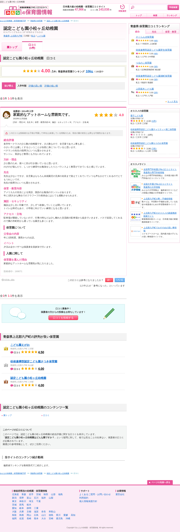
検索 (155, 15)
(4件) (156, 41)
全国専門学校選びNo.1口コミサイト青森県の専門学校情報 (160, 171)
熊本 (36, 518)
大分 (43, 518)
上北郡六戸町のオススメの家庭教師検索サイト (160, 214)
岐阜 (21, 508)
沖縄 (68, 518)
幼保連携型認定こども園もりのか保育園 (149, 143)
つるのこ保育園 (144, 63)
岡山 (29, 515)
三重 (36, 508)
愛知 (14, 508)
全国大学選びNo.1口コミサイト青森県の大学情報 (158, 185)
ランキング (172, 15)
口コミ (46, 415)
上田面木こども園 (145, 89)
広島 (36, 515)
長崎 (29, 518)
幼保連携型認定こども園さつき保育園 (33, 361)
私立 (33, 36)
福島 (60, 494)
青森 (24, 494)
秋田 (46, 494)
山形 (53, 494)
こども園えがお (20, 344)
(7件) (154, 148)
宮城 (38, 494)
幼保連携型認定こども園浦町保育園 (154, 76)
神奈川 (22, 501)
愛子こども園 (137, 115)
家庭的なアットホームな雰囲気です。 (42, 114)
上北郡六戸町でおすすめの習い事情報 (160, 229)
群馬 (21, 504)
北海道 (15, 494)
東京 (14, 501)
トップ (139, 15)
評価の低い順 (51, 85)
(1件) (154, 121)
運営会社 (120, 494)
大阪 (14, 511)
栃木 (29, 504)
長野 (21, 497)
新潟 (14, 497)
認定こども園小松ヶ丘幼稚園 (28, 378)
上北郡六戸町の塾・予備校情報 (157, 198)
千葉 (38, 501)
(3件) (156, 66)
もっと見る (172, 101)
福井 (43, 497)
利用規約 (83, 497)
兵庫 (21, 511)
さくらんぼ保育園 (145, 37)
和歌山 (52, 511)
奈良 (43, 511)
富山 (29, 497)
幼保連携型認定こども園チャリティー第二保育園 (153, 129)
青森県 (6, 36)
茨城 (14, 504)
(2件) (156, 93)
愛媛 (65, 515)
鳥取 (14, 515)
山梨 (51, 497)
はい (109, 279)
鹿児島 (59, 518)
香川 (58, 515)
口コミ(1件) (32, 46)
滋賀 (36, 511)
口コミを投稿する (63, 317)
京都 (29, 511)
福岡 (14, 518)
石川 (36, 497)
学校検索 (173, 7)
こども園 (41, 36)
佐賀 (21, 518)
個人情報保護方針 (88, 501)
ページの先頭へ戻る (161, 482)
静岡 (29, 508)
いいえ (119, 279)
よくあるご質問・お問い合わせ (95, 494)
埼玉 (31, 501)
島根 (21, 515)
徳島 (51, 515)
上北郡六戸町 (16, 36)
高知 (73, 515)
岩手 (31, 494)
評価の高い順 (35, 85)
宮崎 (51, 518)
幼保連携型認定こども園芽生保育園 (154, 50)
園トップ (12, 47)
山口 (43, 515)
